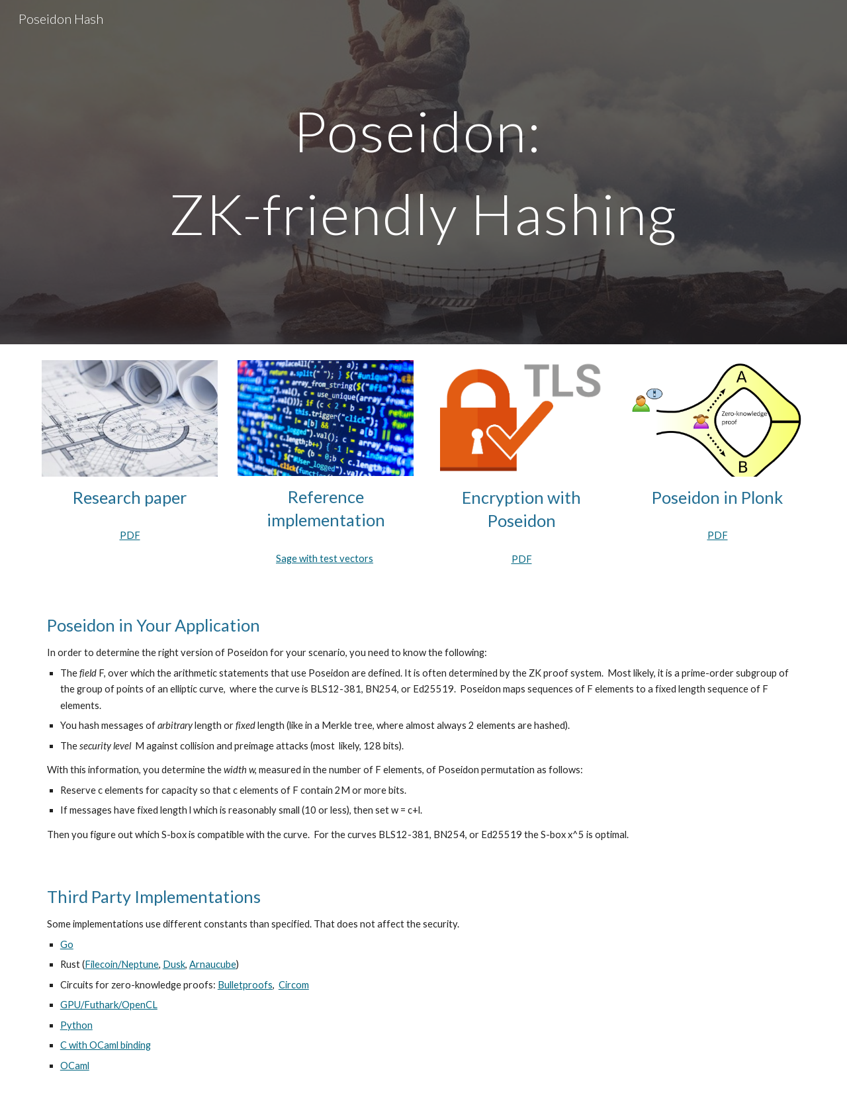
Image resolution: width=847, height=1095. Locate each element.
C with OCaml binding (105, 1045)
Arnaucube (212, 964)
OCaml (74, 1065)
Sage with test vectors (324, 558)
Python (76, 1025)
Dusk (174, 964)
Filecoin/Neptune (122, 964)
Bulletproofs (245, 984)
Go (66, 944)
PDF (130, 535)
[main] (423, 172)
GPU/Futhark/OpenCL (108, 1004)
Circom (294, 984)
